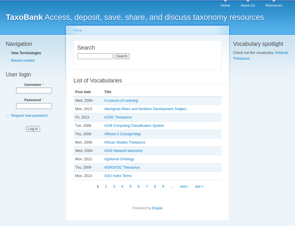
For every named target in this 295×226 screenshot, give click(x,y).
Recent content (23, 61)
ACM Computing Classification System (134, 126)
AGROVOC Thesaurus (122, 167)
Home (225, 5)
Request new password (29, 116)
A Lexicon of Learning (121, 101)
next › (184, 186)
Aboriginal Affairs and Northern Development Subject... (146, 109)
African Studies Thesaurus (124, 142)
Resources (274, 5)
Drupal (157, 208)
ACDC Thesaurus (118, 117)
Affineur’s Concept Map (122, 134)
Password (34, 100)
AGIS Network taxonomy (123, 151)
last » (199, 186)
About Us (248, 5)
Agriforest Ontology (119, 159)
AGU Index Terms (118, 176)
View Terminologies (26, 53)
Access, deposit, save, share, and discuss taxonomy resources (135, 17)
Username (34, 85)
